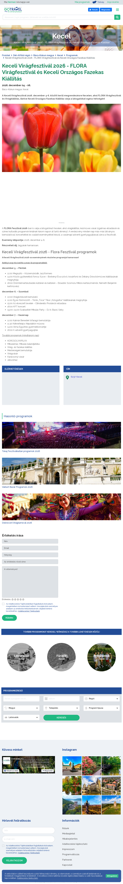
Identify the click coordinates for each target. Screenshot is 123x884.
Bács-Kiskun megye (43, 55)
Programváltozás (70, 854)
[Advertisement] (61, 205)
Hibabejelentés (70, 838)
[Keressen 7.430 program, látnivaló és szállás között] (58, 17)
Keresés (61, 717)
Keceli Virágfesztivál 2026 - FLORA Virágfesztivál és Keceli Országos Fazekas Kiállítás (54, 72)
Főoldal (6, 55)
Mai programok (81, 2)
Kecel (60, 55)
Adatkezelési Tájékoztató (29, 611)
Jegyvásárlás (112, 2)
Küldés (9, 617)
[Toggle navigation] (117, 9)
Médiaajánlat (68, 833)
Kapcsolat (67, 865)
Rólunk (65, 828)
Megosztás (47, 771)
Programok (72, 55)
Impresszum (68, 849)
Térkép (97, 2)
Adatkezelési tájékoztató (74, 844)
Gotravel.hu (17, 758)
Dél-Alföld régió (21, 55)
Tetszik (11, 771)
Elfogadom (112, 876)
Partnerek (67, 859)
